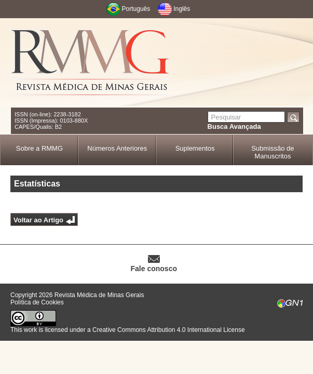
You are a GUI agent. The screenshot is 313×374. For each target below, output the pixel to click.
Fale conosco (154, 268)
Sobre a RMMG (39, 148)
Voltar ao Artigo (38, 220)
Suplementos (195, 148)
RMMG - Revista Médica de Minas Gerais (90, 63)
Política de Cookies (37, 302)
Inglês (181, 8)
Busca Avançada (234, 126)
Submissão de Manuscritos (272, 152)
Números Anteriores (117, 148)
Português (136, 8)
